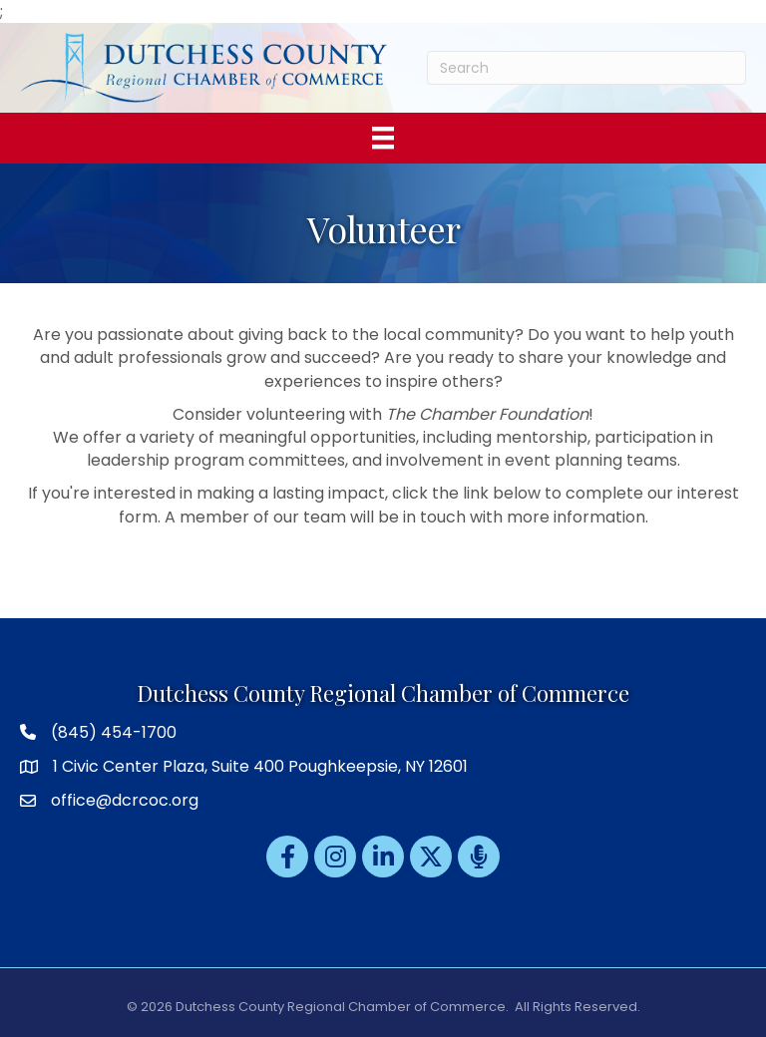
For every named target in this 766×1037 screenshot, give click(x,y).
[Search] (587, 68)
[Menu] (383, 138)
